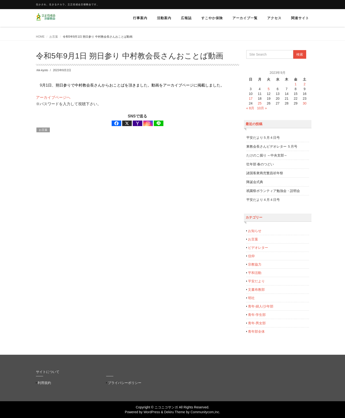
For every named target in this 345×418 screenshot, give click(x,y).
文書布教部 (256, 289)
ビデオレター (258, 248)
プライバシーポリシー (124, 383)
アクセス (274, 18)
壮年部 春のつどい (260, 164)
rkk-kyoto (42, 70)
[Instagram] (148, 123)
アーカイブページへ (53, 97)
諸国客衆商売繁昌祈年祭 (264, 173)
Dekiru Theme (174, 412)
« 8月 (250, 108)
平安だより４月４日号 (263, 200)
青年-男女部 (257, 323)
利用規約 (44, 383)
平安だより (256, 281)
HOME (40, 36)
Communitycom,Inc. (205, 412)
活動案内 (164, 18)
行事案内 (140, 18)
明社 (251, 298)
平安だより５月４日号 (263, 137)
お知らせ (254, 231)
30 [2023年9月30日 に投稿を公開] (304, 103)
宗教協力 (254, 264)
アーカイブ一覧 (245, 18)
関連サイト (300, 18)
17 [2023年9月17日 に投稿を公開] (251, 98)
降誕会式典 (254, 182)
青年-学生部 (257, 315)
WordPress (152, 412)
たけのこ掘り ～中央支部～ (267, 155)
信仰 (251, 256)
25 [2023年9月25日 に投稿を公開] (260, 103)
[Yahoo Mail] (137, 123)
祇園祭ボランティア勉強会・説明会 (273, 191)
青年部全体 (256, 331)
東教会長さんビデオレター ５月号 (272, 146)
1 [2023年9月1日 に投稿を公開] (296, 84)
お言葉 (53, 36)
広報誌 (186, 18)
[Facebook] (116, 123)
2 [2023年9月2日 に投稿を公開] (304, 84)
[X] (127, 123)
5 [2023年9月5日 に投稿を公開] (269, 89)
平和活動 (254, 273)
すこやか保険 (212, 18)
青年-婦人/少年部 (261, 306)
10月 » (262, 108)
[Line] (158, 123)
